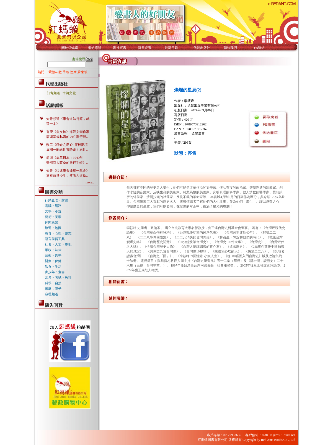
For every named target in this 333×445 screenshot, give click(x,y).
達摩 (74, 72)
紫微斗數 (55, 72)
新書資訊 (144, 48)
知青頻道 (53, 93)
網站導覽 (94, 48)
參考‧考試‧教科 (58, 278)
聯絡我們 (230, 48)
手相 (66, 72)
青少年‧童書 (55, 272)
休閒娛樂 (51, 222)
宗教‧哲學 (53, 255)
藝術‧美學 (53, 217)
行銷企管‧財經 (56, 200)
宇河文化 (69, 93)
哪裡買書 (119, 48)
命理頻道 (51, 294)
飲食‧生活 (53, 266)
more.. (90, 182)
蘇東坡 (82, 72)
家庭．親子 (53, 289)
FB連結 (259, 48)
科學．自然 (53, 283)
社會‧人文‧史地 (58, 244)
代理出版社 (201, 48)
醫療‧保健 (53, 261)
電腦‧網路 (53, 206)
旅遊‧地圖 (53, 228)
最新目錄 (171, 48)
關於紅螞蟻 (69, 48)
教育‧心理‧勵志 (58, 233)
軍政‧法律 (53, 250)
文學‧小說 (53, 211)
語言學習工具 (55, 239)
